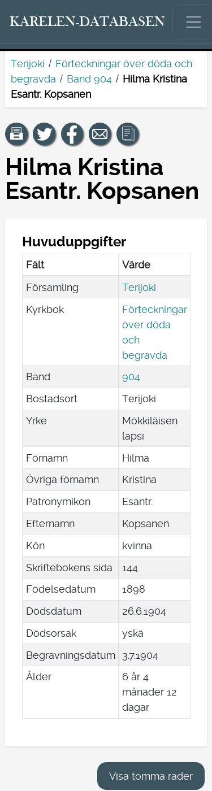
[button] (16, 134)
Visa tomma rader (151, 776)
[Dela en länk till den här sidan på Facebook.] (72, 134)
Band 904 (89, 79)
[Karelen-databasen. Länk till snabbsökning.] (87, 22)
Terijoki (28, 63)
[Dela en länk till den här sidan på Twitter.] (44, 134)
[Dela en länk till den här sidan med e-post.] (100, 134)
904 (131, 377)
